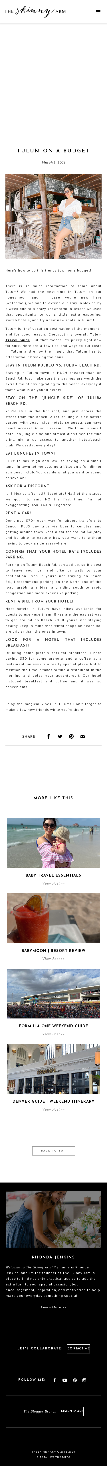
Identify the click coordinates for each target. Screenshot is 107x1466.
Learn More (72, 1411)
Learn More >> (53, 1307)
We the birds (60, 1457)
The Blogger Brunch (39, 1411)
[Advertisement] (53, 91)
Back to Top (53, 1151)
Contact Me (78, 1348)
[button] (98, 11)
